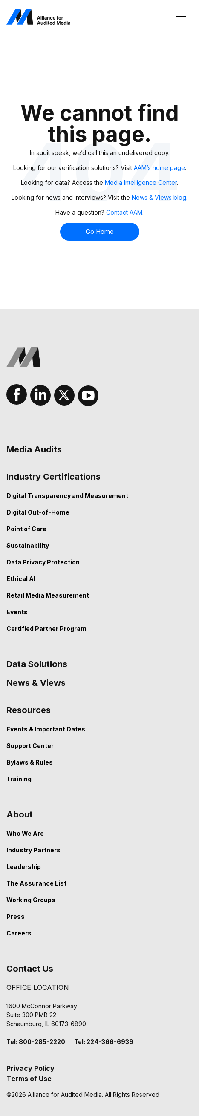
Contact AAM (124, 212)
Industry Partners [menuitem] (33, 850)
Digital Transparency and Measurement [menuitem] (67, 495)
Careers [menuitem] (19, 933)
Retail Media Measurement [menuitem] (47, 595)
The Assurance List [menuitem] (36, 883)
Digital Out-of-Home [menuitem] (37, 512)
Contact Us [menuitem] (29, 969)
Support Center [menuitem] (30, 745)
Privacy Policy (30, 1068)
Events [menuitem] (17, 612)
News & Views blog (159, 197)
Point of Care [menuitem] (26, 528)
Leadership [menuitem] (23, 866)
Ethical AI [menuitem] (20, 578)
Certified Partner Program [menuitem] (46, 628)
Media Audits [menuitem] (34, 449)
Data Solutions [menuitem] (36, 664)
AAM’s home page (159, 167)
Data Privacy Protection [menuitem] (43, 562)
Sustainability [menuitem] (27, 545)
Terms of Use (29, 1078)
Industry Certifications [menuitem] (53, 477)
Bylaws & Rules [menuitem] (29, 762)
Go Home (100, 232)
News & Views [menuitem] (36, 683)
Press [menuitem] (15, 916)
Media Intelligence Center (141, 182)
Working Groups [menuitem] (30, 899)
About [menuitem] (19, 814)
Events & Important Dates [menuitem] (45, 729)
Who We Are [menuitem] (25, 833)
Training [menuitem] (19, 778)
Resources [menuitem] (28, 710)
